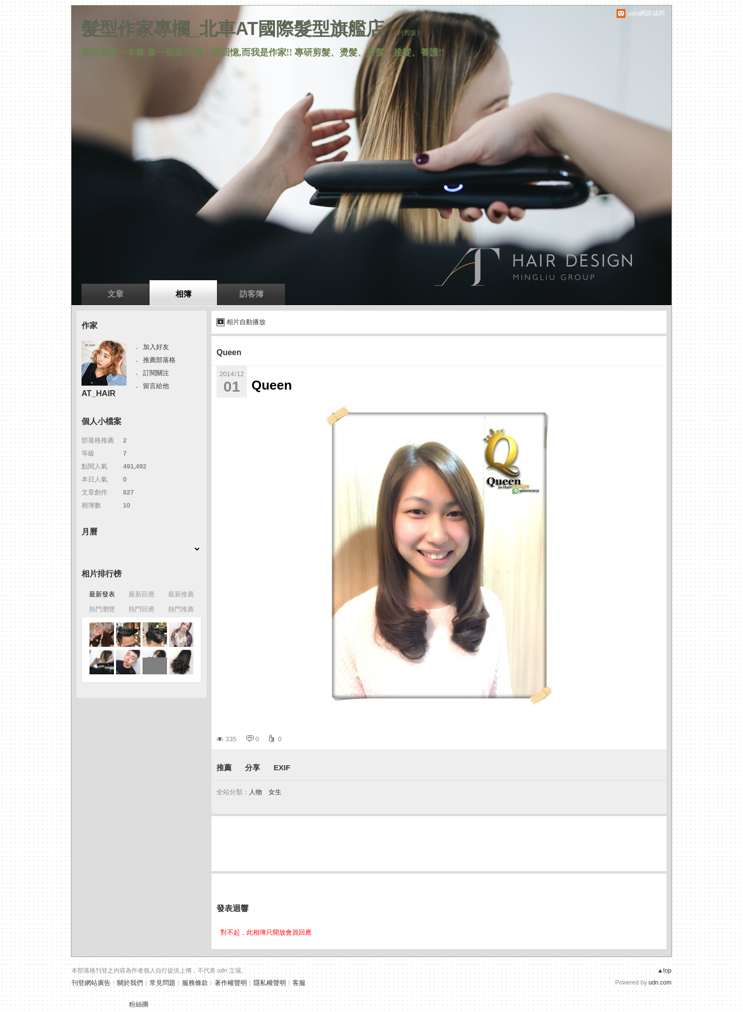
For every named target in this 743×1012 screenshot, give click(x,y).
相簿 (184, 294)
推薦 (224, 767)
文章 (116, 294)
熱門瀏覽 (102, 609)
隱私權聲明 (270, 983)
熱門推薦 (181, 609)
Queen (229, 352)
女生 (275, 792)
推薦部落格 (159, 360)
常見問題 (163, 983)
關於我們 (130, 983)
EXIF (282, 767)
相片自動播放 (246, 322)
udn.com (660, 982)
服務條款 (195, 983)
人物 (255, 792)
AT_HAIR (99, 393)
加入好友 (156, 347)
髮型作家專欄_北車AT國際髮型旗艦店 (233, 28)
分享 (252, 767)
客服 (299, 983)
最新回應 (141, 594)
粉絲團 (138, 1004)
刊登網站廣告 (91, 983)
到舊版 (406, 32)
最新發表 (102, 594)
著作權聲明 (230, 983)
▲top (664, 970)
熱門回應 (141, 609)
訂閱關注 (156, 373)
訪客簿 (252, 294)
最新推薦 (181, 594)
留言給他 (156, 386)
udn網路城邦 (646, 13)
